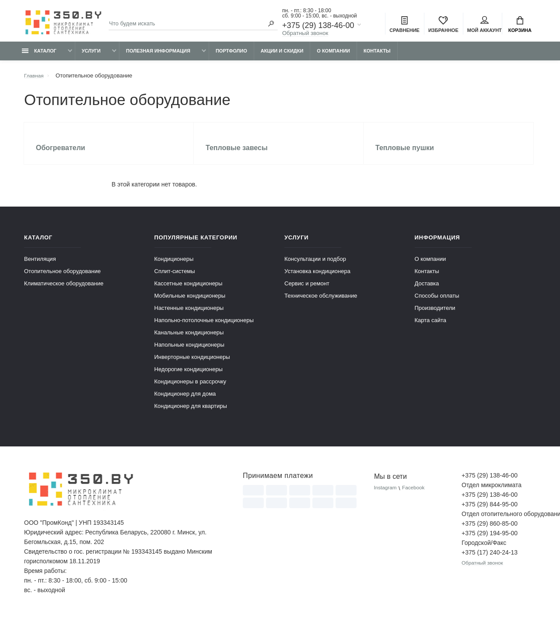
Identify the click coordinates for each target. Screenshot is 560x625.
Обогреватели (62, 154)
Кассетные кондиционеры (188, 291)
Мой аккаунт (484, 25)
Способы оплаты (437, 303)
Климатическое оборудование (63, 291)
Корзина (520, 25)
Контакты (377, 55)
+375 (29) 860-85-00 (490, 530)
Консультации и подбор (315, 266)
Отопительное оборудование (62, 278)
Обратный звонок (305, 34)
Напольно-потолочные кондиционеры (204, 327)
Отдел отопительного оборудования (499, 521)
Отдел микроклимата (492, 492)
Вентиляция (40, 266)
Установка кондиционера (317, 278)
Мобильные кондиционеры (190, 303)
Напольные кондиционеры (189, 352)
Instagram (386, 495)
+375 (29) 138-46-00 (318, 26)
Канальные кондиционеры (189, 340)
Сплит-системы (174, 278)
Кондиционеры (174, 266)
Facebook (417, 495)
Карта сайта (430, 327)
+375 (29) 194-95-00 (490, 540)
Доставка (427, 291)
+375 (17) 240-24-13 (490, 559)
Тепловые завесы (238, 154)
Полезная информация (158, 55)
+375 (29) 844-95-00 (490, 511)
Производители (435, 315)
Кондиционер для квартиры (190, 413)
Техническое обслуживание (320, 303)
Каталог (39, 55)
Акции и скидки (282, 55)
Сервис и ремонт (306, 291)
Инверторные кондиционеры (192, 364)
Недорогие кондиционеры (188, 376)
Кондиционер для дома (185, 401)
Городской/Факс (484, 550)
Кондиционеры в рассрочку (190, 389)
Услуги (91, 55)
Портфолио (231, 55)
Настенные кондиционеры (189, 315)
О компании (333, 55)
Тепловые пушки (406, 154)
